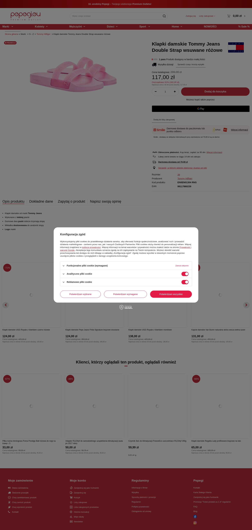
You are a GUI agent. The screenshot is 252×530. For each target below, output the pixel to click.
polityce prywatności (91, 247)
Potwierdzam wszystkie (171, 294)
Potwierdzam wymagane (125, 294)
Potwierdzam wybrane (80, 294)
